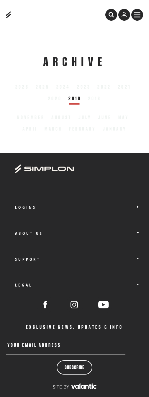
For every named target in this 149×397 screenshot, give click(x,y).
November (31, 117)
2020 (55, 98)
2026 (22, 87)
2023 (84, 87)
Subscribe (74, 367)
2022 (104, 87)
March (53, 129)
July (84, 117)
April (30, 129)
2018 (94, 98)
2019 (74, 98)
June (104, 117)
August (61, 117)
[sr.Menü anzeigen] (137, 15)
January (115, 129)
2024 (63, 87)
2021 (124, 87)
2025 (42, 87)
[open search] (111, 15)
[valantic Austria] (75, 386)
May (123, 117)
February (82, 129)
